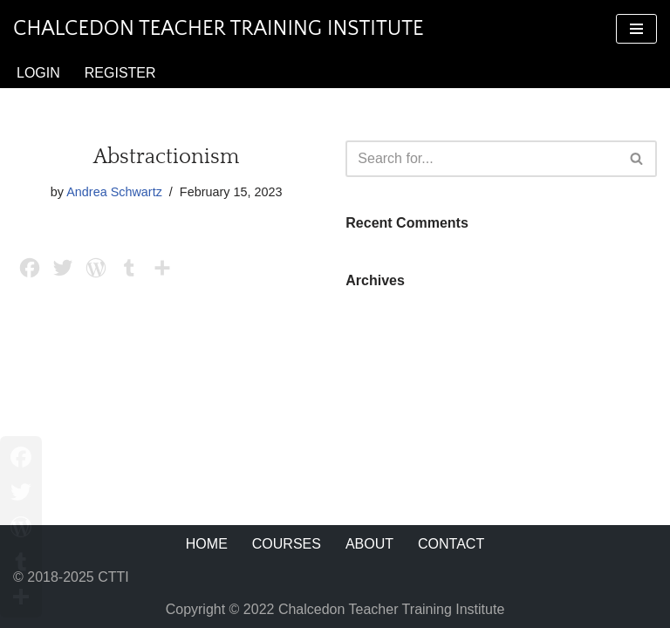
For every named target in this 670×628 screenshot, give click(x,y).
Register (120, 72)
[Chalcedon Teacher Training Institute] (218, 28)
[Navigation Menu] (636, 29)
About (369, 543)
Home (207, 543)
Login (38, 72)
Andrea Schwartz (114, 192)
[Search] (481, 158)
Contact (451, 543)
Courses (286, 543)
